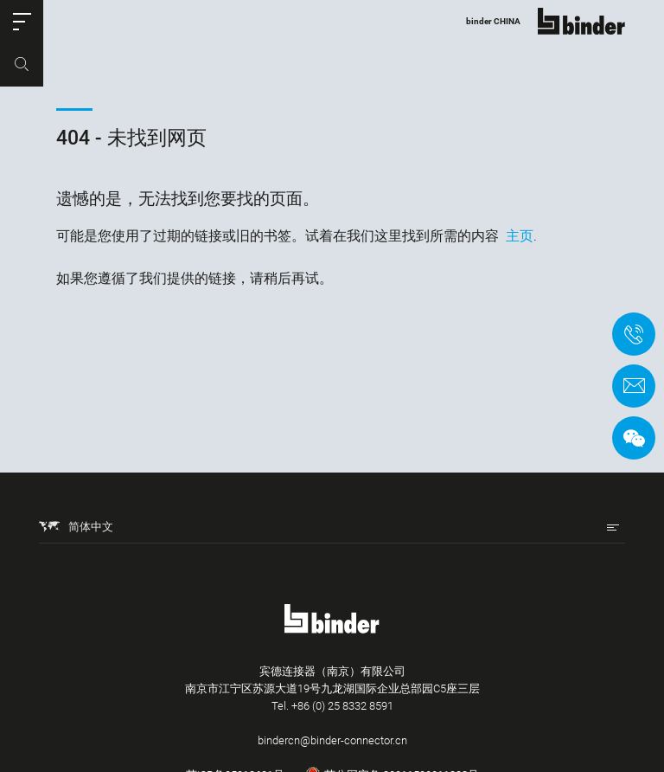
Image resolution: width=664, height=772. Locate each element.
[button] (21, 21)
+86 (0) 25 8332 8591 (342, 705)
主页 (519, 236)
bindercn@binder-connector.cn (332, 740)
